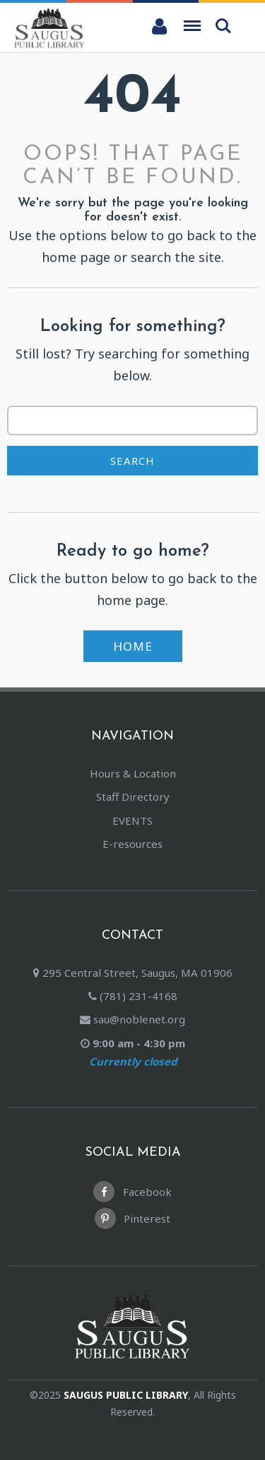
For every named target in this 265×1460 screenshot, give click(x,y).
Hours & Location (133, 773)
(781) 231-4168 (132, 996)
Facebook (132, 1192)
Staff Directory (133, 797)
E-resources (132, 844)
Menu (192, 21)
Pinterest (133, 1218)
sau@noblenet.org (132, 1019)
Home (133, 646)
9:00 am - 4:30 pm (132, 1053)
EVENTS (132, 820)
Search (223, 26)
